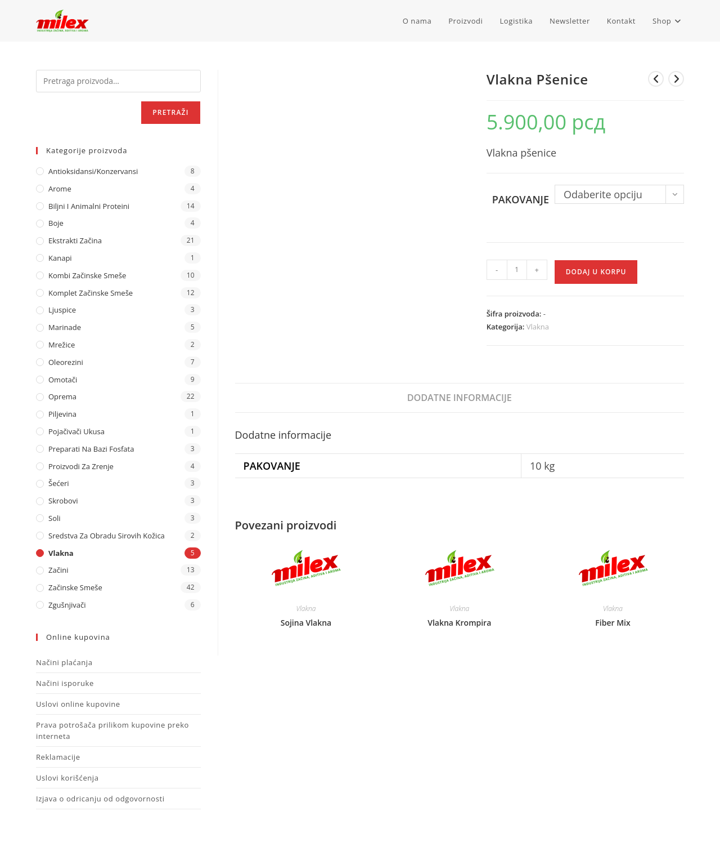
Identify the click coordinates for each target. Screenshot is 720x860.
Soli (54, 518)
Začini (58, 570)
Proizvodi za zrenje (81, 466)
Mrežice (61, 345)
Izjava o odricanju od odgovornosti (100, 799)
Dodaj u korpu (596, 272)
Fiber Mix (612, 622)
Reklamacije (58, 757)
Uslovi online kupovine (78, 704)
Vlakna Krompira (459, 622)
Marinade (64, 327)
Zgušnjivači (67, 605)
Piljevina (62, 414)
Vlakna (537, 327)
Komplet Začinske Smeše (90, 293)
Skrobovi (63, 501)
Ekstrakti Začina (75, 240)
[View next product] (676, 79)
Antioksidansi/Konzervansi (93, 171)
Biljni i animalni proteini (88, 206)
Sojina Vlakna (306, 622)
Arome (59, 189)
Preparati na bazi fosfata (91, 449)
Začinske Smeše (75, 587)
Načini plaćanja (64, 662)
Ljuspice (62, 310)
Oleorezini (65, 362)
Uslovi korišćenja (67, 778)
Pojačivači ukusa (76, 431)
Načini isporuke (65, 683)
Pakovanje (520, 199)
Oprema (62, 396)
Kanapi (60, 258)
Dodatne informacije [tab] (459, 397)
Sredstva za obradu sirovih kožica (106, 536)
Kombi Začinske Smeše (87, 275)
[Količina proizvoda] (517, 270)
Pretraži (170, 112)
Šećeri (58, 483)
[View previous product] (656, 79)
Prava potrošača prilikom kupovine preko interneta (112, 730)
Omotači (62, 380)
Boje (56, 223)
